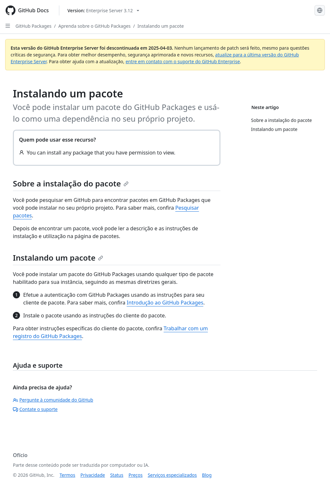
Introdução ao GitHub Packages (165, 302)
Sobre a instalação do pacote (71, 183)
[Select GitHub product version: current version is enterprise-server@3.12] (103, 10)
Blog (207, 475)
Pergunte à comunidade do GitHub (53, 400)
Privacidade (93, 475)
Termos (67, 475)
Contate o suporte (35, 409)
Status (116, 475)
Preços (136, 475)
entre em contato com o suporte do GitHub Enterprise (183, 61)
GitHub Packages (33, 26)
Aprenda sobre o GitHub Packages (94, 26)
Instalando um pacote (161, 26)
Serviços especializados (172, 475)
